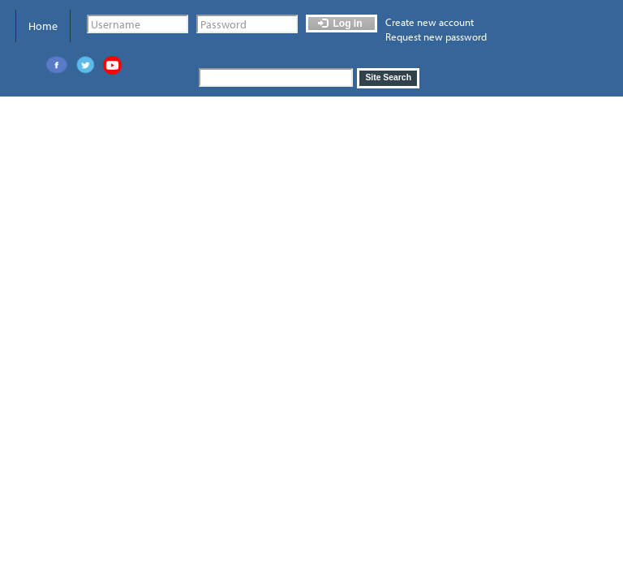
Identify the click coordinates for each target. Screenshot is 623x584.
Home (43, 26)
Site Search (388, 77)
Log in (340, 23)
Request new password (436, 36)
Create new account (429, 21)
